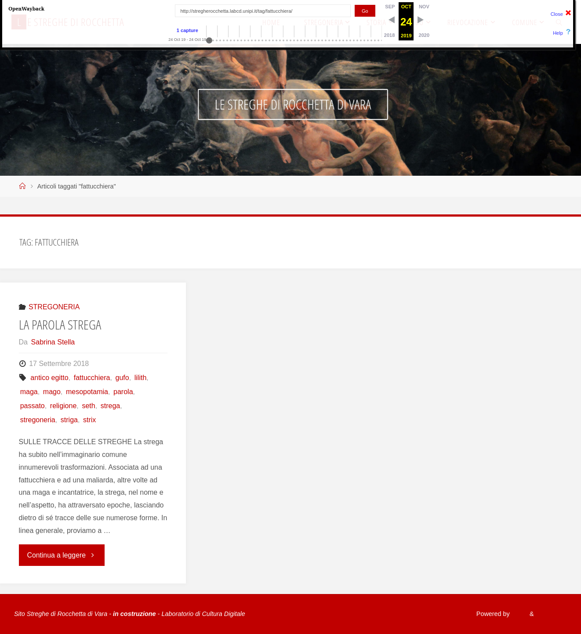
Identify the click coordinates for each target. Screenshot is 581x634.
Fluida (516, 613)
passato (32, 405)
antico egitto (49, 377)
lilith (140, 377)
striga (69, 420)
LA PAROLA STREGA (60, 324)
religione (63, 405)
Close (557, 14)
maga (29, 391)
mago (52, 391)
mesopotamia (87, 391)
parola (123, 391)
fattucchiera (92, 377)
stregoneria (37, 420)
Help (558, 33)
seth (88, 405)
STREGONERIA (54, 307)
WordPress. (550, 613)
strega (110, 405)
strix (89, 420)
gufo (122, 377)
